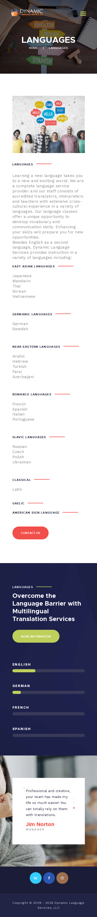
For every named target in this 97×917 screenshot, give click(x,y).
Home (33, 48)
